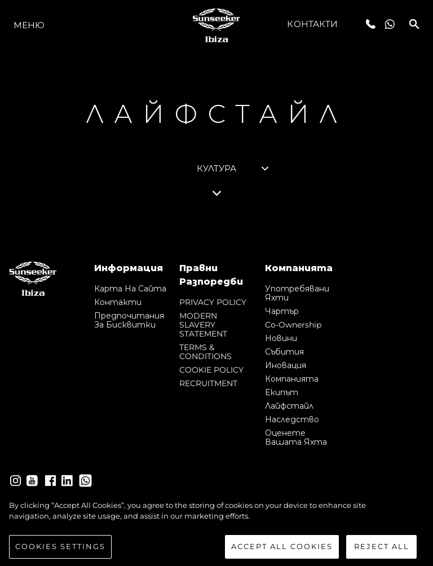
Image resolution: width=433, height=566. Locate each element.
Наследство (292, 419)
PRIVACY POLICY (212, 302)
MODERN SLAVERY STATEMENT (203, 325)
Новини (281, 338)
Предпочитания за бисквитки (129, 320)
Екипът (281, 392)
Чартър (282, 311)
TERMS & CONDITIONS (205, 351)
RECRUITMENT (208, 383)
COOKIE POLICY (211, 370)
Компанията (292, 379)
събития (284, 352)
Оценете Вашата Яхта (296, 437)
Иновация (285, 365)
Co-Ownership (293, 325)
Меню (29, 25)
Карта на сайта (130, 289)
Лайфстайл (289, 406)
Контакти (312, 24)
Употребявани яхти (297, 293)
